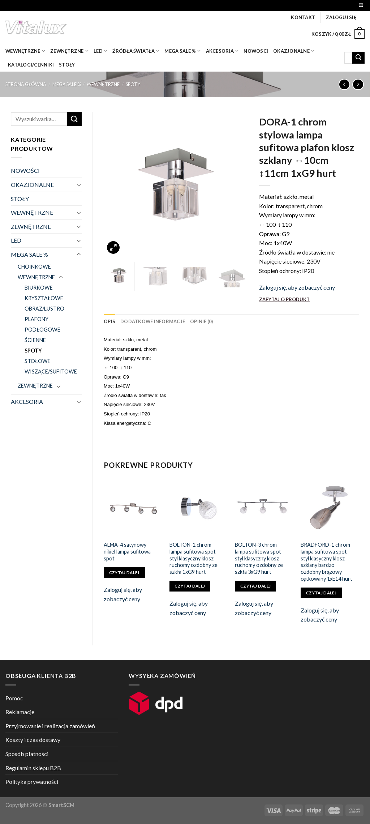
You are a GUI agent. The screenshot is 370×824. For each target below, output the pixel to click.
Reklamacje (19, 711)
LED (100, 50)
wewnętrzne (25, 50)
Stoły (67, 65)
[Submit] (358, 58)
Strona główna (25, 84)
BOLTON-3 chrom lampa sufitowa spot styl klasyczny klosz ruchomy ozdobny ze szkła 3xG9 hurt (259, 558)
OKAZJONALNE (293, 50)
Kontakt (303, 17)
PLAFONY (36, 319)
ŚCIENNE (35, 340)
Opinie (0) (201, 321)
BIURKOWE (39, 288)
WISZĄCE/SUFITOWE (51, 371)
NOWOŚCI (25, 170)
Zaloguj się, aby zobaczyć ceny (297, 287)
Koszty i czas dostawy (32, 739)
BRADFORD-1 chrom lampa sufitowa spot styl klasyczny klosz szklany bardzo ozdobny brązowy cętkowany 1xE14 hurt (326, 562)
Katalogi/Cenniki (31, 65)
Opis (109, 321)
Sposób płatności (26, 753)
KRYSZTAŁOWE (44, 298)
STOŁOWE (38, 361)
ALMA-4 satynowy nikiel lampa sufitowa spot (127, 551)
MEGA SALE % (66, 84)
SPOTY (133, 84)
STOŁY (20, 198)
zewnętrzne (69, 50)
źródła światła (135, 50)
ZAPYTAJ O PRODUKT (284, 299)
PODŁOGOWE (42, 329)
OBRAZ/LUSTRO (44, 309)
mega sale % (182, 50)
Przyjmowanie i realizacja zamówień (50, 725)
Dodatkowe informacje (152, 321)
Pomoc (14, 698)
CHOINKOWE (34, 267)
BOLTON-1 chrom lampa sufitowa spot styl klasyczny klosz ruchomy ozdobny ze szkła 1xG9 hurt (193, 558)
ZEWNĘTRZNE (31, 226)
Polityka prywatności (31, 781)
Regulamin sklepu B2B (33, 767)
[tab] (109, 321)
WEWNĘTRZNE (103, 84)
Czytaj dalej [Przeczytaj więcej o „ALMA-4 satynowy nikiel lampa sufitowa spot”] (124, 572)
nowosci (256, 51)
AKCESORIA (27, 401)
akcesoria (222, 50)
